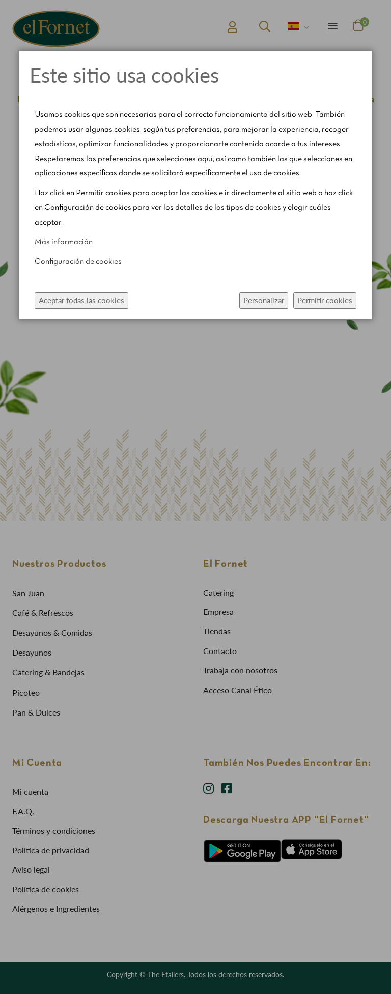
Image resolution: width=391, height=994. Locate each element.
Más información (64, 242)
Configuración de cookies (78, 261)
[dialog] (195, 497)
